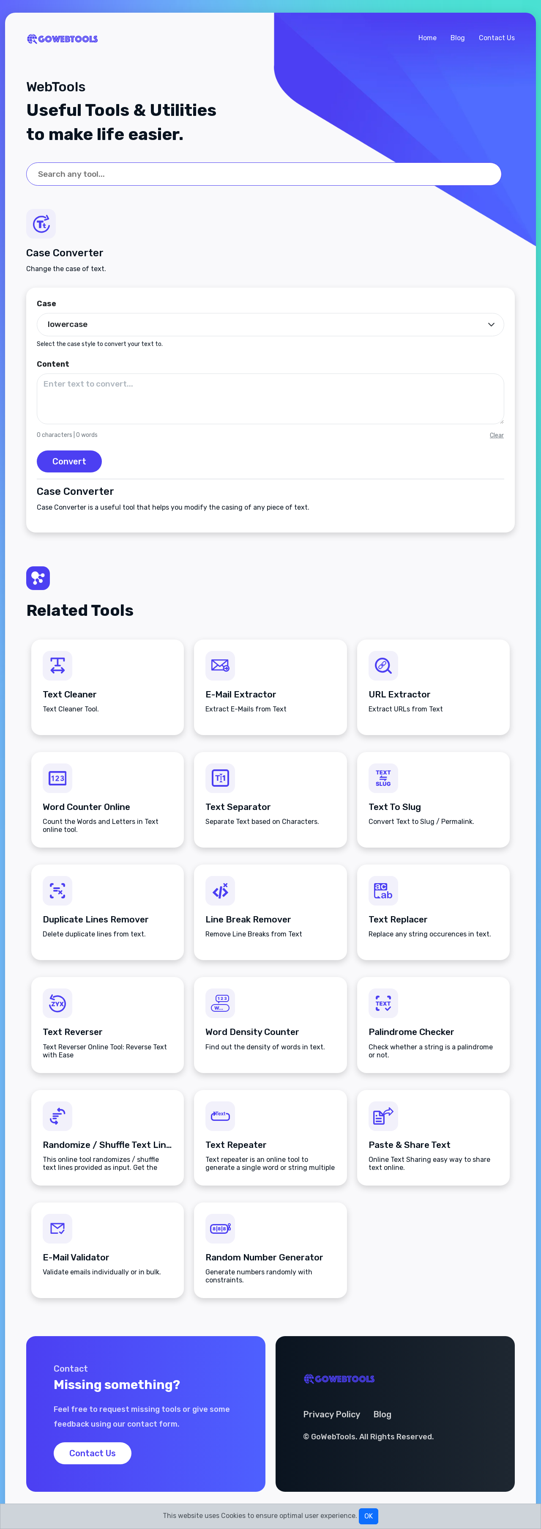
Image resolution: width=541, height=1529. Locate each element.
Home (427, 38)
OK (368, 1516)
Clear (497, 435)
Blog (458, 38)
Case (46, 303)
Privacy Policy (331, 1414)
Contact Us (497, 38)
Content (53, 364)
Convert (69, 461)
